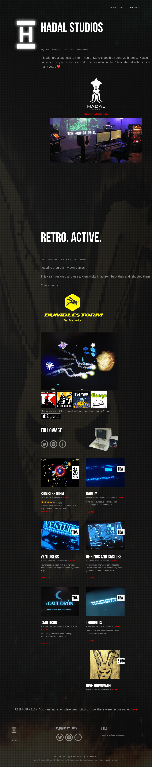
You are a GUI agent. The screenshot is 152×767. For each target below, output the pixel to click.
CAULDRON (49, 623)
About (123, 7)
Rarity (91, 494)
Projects (135, 7)
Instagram (74, 756)
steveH (65, 497)
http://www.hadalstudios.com (96, 114)
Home (113, 7)
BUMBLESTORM (52, 494)
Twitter (59, 756)
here (134, 709)
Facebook (89, 756)
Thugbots (94, 623)
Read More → (47, 511)
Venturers (50, 557)
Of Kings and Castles (103, 557)
